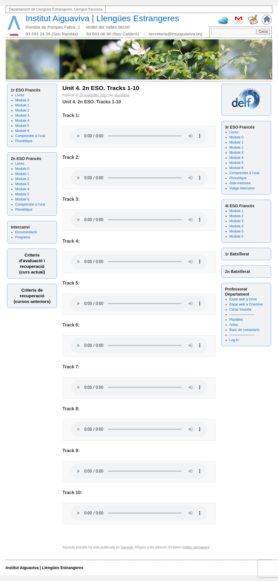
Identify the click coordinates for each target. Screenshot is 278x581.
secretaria (121, 95)
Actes (233, 325)
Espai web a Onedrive (246, 304)
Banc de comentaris (244, 330)
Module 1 (22, 105)
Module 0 (22, 100)
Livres (19, 95)
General (127, 547)
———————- (241, 315)
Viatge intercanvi (242, 188)
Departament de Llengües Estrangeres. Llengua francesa (55, 9)
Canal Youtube (240, 309)
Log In (234, 340)
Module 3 (22, 116)
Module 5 (22, 126)
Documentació (26, 232)
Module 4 (22, 121)
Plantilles (236, 320)
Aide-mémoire (240, 183)
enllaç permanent (196, 547)
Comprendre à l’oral (30, 136)
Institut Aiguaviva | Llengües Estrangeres (102, 18)
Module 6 (22, 131)
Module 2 (22, 110)
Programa (22, 237)
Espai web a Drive (243, 299)
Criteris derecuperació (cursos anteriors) (32, 296)
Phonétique (24, 141)
